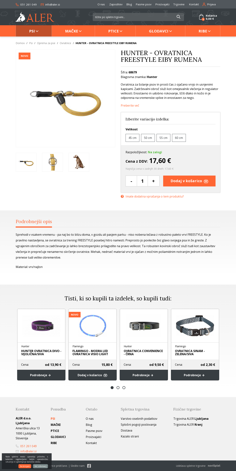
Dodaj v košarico (189, 180)
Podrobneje (41, 375)
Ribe (203, 31)
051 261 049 (26, 4)
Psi (32, 31)
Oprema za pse (46, 43)
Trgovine (179, 4)
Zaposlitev (116, 4)
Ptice (113, 31)
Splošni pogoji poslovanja (138, 424)
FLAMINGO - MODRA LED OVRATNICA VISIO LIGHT (90, 352)
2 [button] (118, 387)
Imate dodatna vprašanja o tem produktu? (152, 196)
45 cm (132, 138)
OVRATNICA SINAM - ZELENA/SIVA (190, 352)
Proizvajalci (162, 4)
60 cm (179, 138)
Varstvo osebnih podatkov (139, 419)
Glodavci (158, 31)
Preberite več (130, 106)
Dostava (126, 430)
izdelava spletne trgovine (191, 465)
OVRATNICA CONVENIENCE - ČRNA (143, 352)
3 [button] (123, 387)
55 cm (163, 138)
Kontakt (194, 4)
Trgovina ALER (191, 419)
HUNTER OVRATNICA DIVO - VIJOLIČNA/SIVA (41, 352)
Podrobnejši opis (34, 221)
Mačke (71, 31)
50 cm (148, 138)
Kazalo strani (130, 436)
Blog (129, 4)
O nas (101, 4)
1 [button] (112, 387)
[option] (26, 162)
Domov (20, 43)
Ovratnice (65, 43)
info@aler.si (50, 4)
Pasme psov (144, 4)
